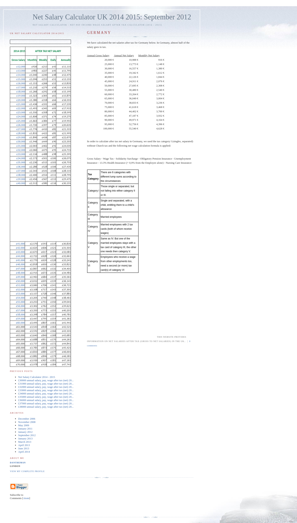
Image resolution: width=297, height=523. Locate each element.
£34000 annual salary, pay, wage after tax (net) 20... (46, 393)
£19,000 (20, 95)
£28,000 (20, 133)
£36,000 (20, 166)
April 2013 (24, 445)
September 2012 (27, 435)
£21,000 (20, 104)
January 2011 (25, 428)
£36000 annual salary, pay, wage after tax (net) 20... (46, 400)
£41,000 (20, 243)
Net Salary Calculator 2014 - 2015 (36, 377)
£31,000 (20, 145)
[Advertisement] (121, 309)
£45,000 (20, 260)
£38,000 (20, 174)
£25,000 (20, 120)
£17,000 (20, 87)
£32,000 (20, 149)
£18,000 (20, 91)
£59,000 (20, 318)
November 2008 (26, 422)
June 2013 (23, 448)
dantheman (18, 462)
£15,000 (20, 79)
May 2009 (23, 425)
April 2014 (24, 451)
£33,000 (20, 154)
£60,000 (20, 322)
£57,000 (20, 310)
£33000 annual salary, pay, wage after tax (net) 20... (46, 390)
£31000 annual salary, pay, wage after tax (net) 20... (46, 383)
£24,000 (20, 116)
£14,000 (20, 74)
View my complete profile (27, 471)
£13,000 (20, 70)
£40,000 (20, 183)
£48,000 (20, 272)
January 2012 (25, 431)
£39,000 (20, 179)
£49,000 (20, 276)
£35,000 (20, 162)
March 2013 (24, 441)
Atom (26, 498)
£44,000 (20, 256)
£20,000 (20, 100)
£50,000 (20, 281)
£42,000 (20, 247)
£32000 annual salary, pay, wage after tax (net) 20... (46, 386)
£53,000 (20, 293)
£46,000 (20, 264)
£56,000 (20, 306)
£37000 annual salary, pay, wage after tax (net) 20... (46, 403)
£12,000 (20, 66)
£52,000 (20, 289)
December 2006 (26, 418)
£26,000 (20, 125)
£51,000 (20, 285)
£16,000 (20, 83)
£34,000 (20, 158)
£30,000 (20, 141)
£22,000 (20, 108)
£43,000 (20, 251)
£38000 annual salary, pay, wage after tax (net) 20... (46, 406)
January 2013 (25, 438)
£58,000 (20, 314)
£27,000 (20, 129)
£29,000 (20, 137)
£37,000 (20, 170)
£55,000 (20, 301)
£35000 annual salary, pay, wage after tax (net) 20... (46, 396)
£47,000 (20, 268)
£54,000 (20, 297)
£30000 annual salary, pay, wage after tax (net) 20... (46, 380)
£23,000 (20, 112)
